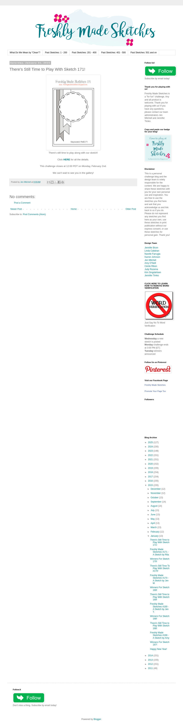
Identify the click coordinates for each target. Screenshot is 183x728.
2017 (151, 476)
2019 (151, 468)
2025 (151, 442)
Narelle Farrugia (152, 254)
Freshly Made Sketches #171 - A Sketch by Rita (159, 552)
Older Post (131, 209)
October (155, 497)
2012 (151, 664)
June (153, 514)
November (156, 493)
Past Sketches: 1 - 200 (56, 52)
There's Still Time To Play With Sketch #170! (160, 568)
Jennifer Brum (151, 247)
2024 (151, 446)
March (154, 527)
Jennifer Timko (152, 275)
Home (74, 209)
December (156, 489)
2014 (151, 655)
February (155, 531)
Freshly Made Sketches (155, 385)
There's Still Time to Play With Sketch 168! (159, 626)
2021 (151, 459)
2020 (151, 464)
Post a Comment (22, 203)
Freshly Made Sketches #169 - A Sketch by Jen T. (159, 608)
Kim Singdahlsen (153, 272)
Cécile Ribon (151, 266)
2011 (151, 668)
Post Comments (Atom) (34, 214)
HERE (66, 159)
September (156, 501)
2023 (151, 451)
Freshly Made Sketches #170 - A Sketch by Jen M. (159, 579)
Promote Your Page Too (155, 391)
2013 (151, 660)
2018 (151, 472)
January (155, 536)
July (153, 510)
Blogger (97, 719)
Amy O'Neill (150, 263)
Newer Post (16, 209)
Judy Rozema (151, 269)
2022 (151, 455)
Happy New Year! (158, 649)
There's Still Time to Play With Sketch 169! (159, 597)
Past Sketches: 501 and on (143, 52)
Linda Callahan (152, 251)
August (154, 506)
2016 (151, 481)
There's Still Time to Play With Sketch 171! (159, 542)
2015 (151, 485)
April (153, 523)
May (153, 519)
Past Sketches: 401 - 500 (113, 52)
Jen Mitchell (150, 260)
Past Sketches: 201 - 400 (84, 52)
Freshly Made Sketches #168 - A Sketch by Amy (159, 635)
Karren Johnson (152, 257)
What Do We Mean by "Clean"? (25, 52)
